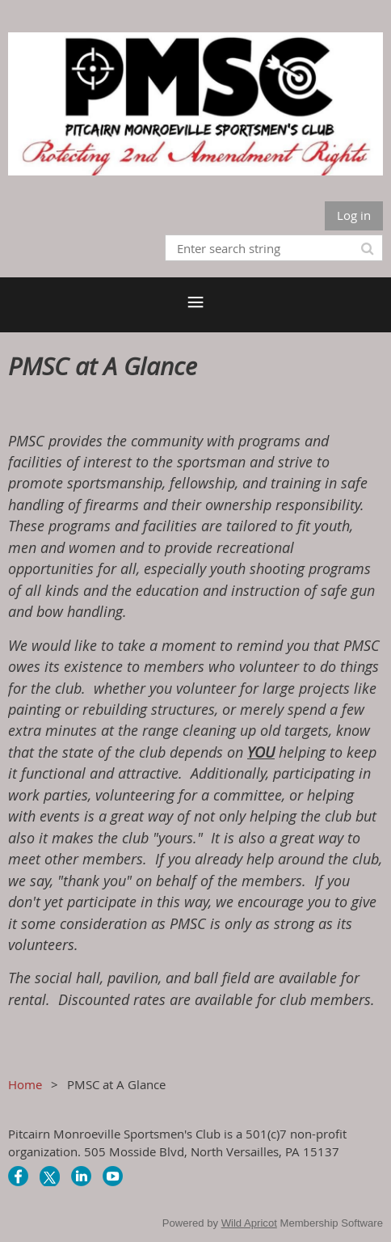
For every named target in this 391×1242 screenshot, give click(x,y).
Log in (354, 215)
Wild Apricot (249, 1223)
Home (25, 1084)
